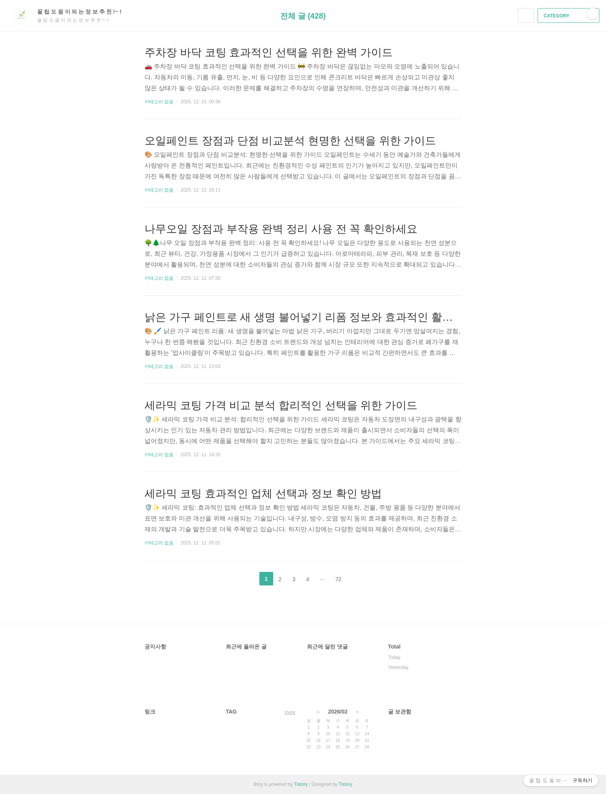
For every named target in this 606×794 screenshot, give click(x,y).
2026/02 (338, 711)
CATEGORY (569, 16)
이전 (247, 579)
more (290, 712)
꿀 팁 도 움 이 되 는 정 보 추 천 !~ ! (83, 12)
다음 (359, 579)
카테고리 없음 (159, 101)
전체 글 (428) (303, 16)
